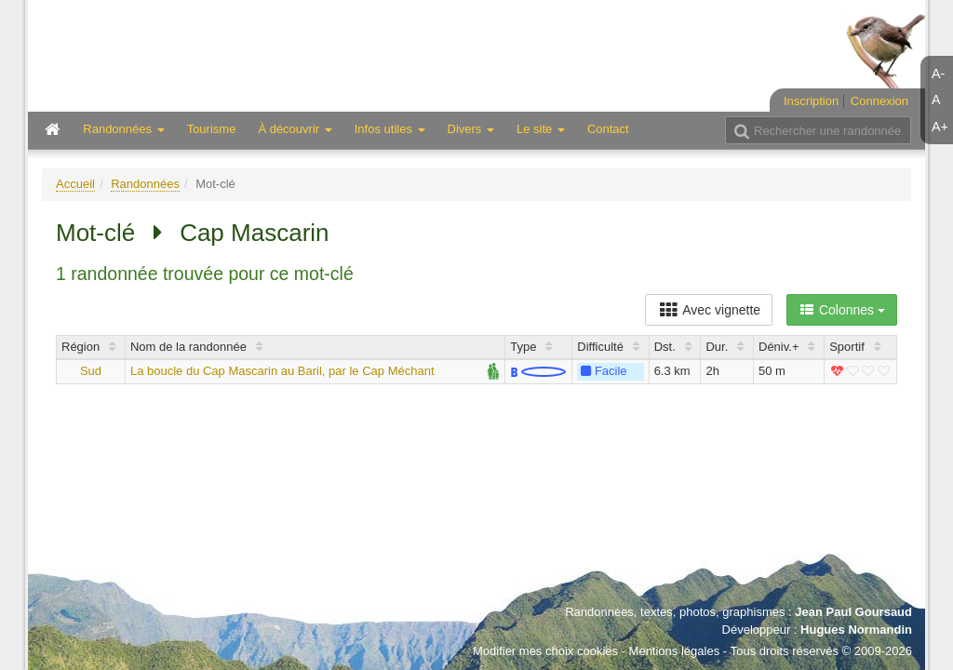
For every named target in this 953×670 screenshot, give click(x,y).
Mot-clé (95, 233)
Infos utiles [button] (390, 129)
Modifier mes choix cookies (545, 651)
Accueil (75, 184)
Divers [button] (471, 129)
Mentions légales (674, 651)
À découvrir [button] (294, 129)
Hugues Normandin (856, 629)
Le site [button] (541, 129)
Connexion (879, 101)
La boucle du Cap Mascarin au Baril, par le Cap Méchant (282, 371)
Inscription (811, 101)
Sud (90, 371)
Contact (608, 129)
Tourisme (211, 129)
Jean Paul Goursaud (853, 612)
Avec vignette (708, 309)
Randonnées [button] (123, 129)
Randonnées (145, 184)
